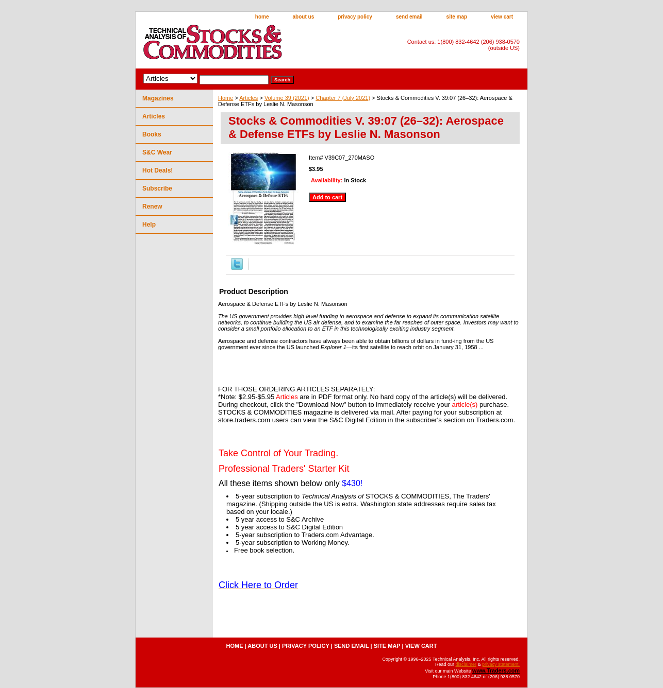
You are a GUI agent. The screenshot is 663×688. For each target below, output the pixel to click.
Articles (248, 98)
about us (303, 17)
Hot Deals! (157, 170)
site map (457, 17)
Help (149, 224)
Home (225, 98)
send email (409, 17)
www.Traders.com (496, 670)
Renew (152, 206)
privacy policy (355, 17)
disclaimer (465, 664)
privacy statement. (501, 664)
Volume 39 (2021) (286, 98)
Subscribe (157, 188)
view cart (502, 17)
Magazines (158, 98)
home (262, 17)
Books (151, 134)
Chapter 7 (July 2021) (343, 98)
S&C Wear (157, 152)
